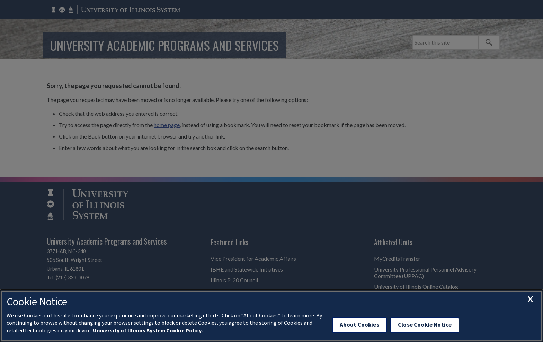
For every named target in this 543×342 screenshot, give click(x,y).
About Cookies (359, 325)
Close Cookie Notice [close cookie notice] (425, 325)
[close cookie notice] (530, 299)
